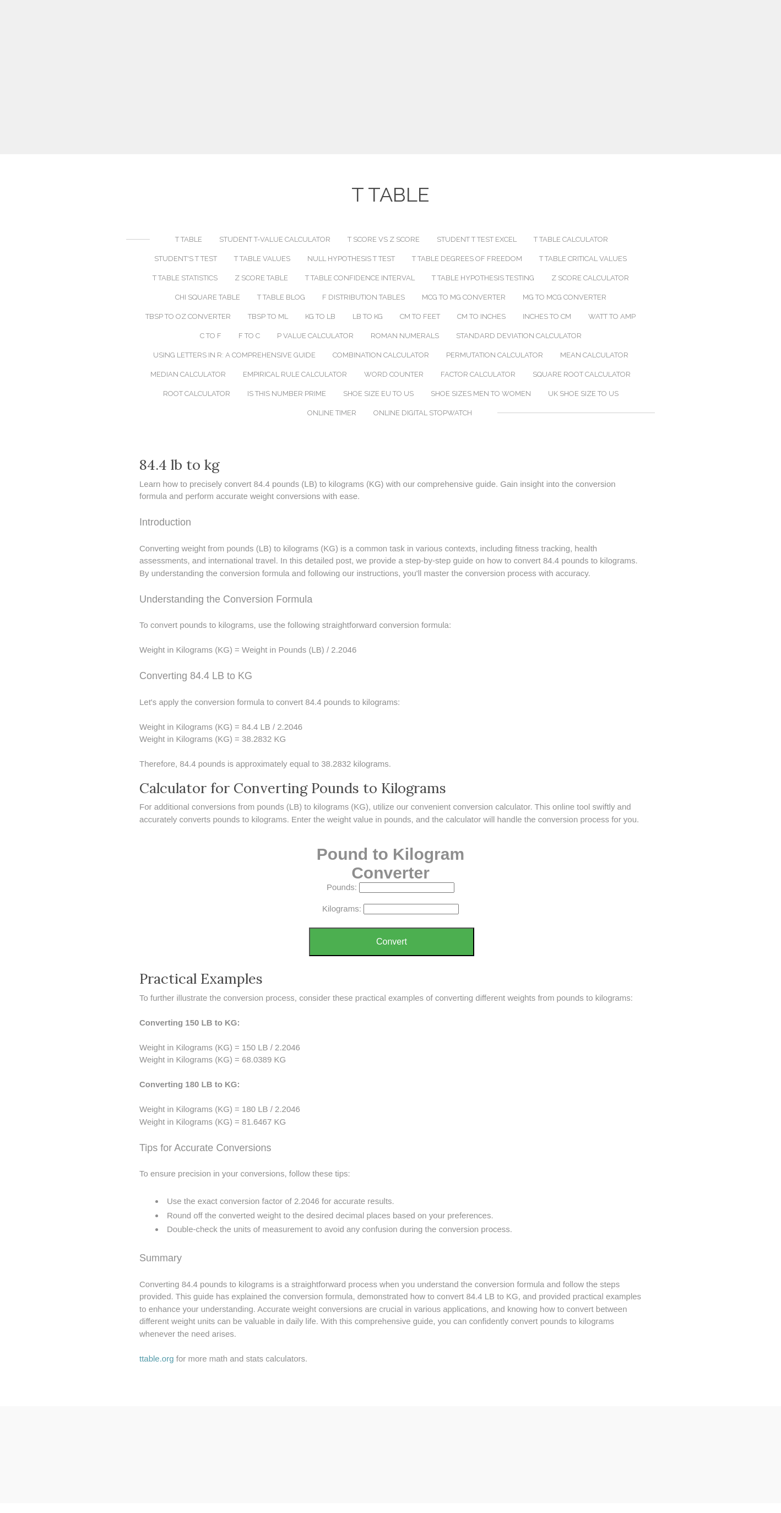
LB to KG (367, 316)
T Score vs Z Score (384, 239)
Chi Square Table (207, 297)
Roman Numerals (405, 336)
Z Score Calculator (590, 278)
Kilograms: (341, 908)
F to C (249, 336)
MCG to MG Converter (464, 297)
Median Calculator (188, 374)
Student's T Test (185, 258)
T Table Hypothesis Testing (483, 278)
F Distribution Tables (363, 297)
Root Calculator (196, 393)
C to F (210, 336)
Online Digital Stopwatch (422, 413)
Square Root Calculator (582, 374)
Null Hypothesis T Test (351, 258)
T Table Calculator (571, 239)
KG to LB (320, 316)
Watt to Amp (612, 316)
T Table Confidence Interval (360, 278)
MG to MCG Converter (564, 297)
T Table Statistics (185, 278)
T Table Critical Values (583, 258)
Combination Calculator (381, 355)
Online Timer (331, 413)
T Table (188, 239)
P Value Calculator (315, 336)
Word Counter (394, 374)
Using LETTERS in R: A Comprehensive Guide (234, 355)
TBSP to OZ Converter (188, 316)
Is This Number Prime (286, 393)
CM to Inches (481, 316)
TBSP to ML (268, 316)
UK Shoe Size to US (583, 393)
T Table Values (262, 258)
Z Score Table (261, 278)
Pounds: (342, 887)
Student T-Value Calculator (274, 239)
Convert (391, 941)
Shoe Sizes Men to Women (481, 393)
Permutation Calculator (494, 355)
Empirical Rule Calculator (295, 374)
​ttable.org (156, 1358)
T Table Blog (281, 297)
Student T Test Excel (477, 239)
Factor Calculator (478, 374)
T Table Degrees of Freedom (467, 258)
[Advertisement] (390, 77)
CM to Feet (420, 316)
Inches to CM (547, 316)
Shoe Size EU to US (378, 393)
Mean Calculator (594, 355)
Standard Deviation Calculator (519, 336)
